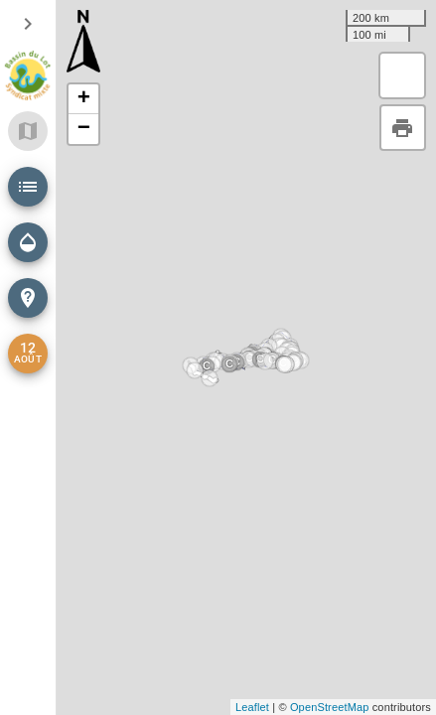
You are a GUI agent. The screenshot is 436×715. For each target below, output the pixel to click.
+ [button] (83, 99)
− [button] (83, 129)
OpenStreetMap (329, 707)
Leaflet (252, 707)
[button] (28, 187)
